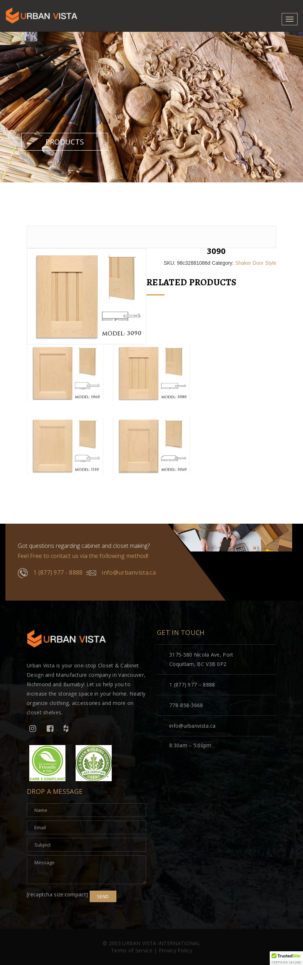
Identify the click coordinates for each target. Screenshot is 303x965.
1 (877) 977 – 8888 (192, 684)
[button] (286, 958)
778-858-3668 (186, 705)
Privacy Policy (175, 950)
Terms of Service (132, 950)
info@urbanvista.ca (120, 572)
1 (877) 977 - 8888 (50, 573)
